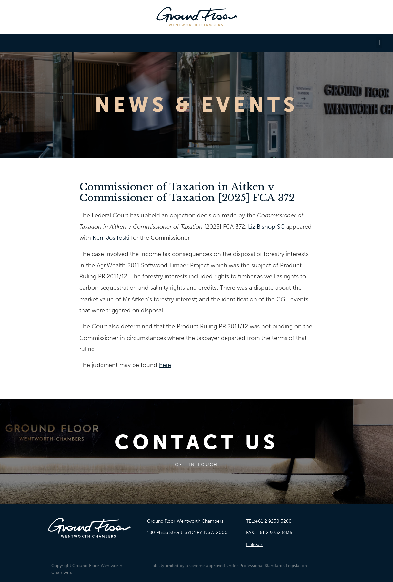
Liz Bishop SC (266, 226)
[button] (379, 42)
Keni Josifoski (111, 237)
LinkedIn (254, 544)
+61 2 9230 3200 (273, 521)
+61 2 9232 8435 (274, 532)
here (165, 365)
